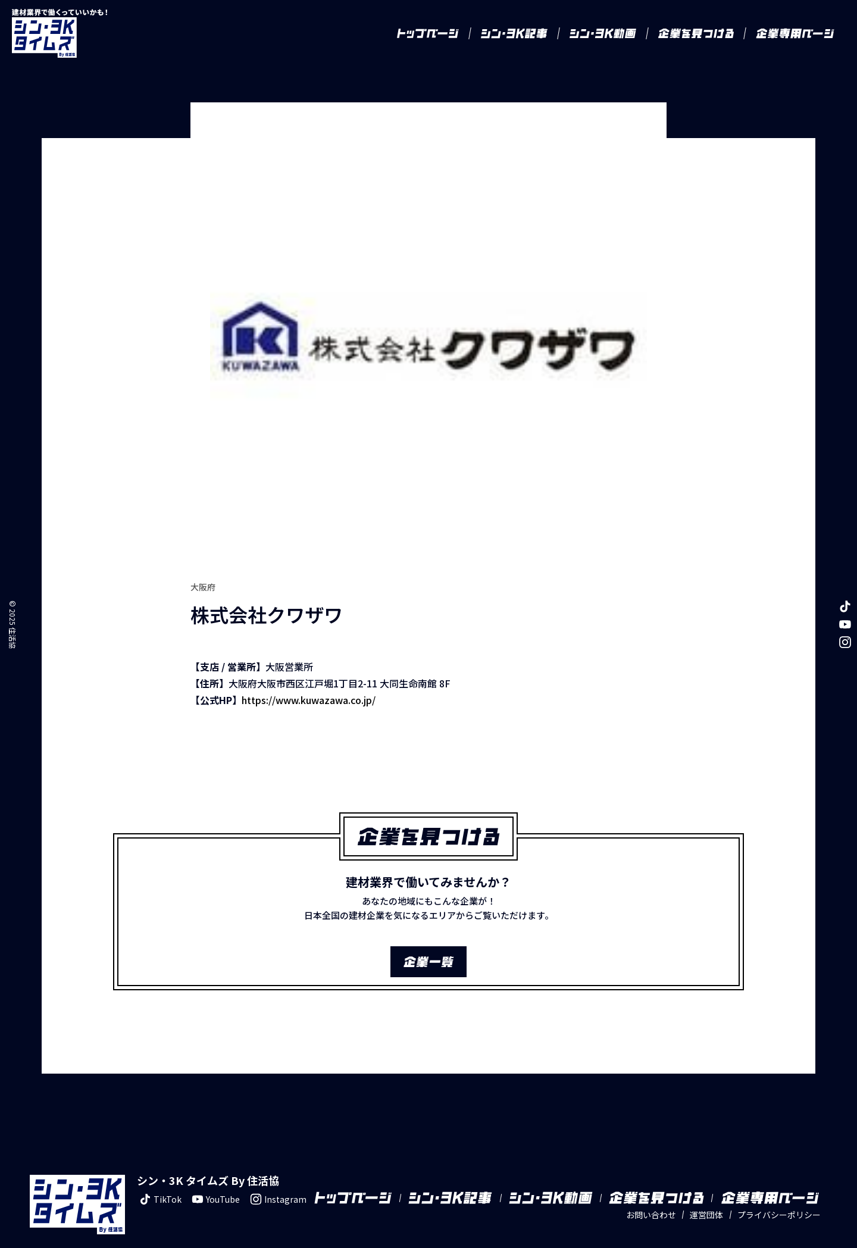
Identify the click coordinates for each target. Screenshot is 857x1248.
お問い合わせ (651, 1199)
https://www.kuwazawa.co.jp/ (309, 684)
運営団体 (706, 1199)
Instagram (277, 1183)
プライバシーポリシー (779, 1199)
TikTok (159, 1183)
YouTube (214, 1183)
